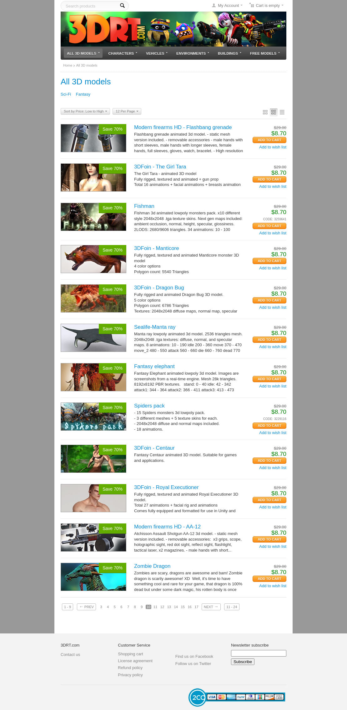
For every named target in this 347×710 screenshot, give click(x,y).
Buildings (229, 53)
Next (211, 606)
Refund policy (130, 667)
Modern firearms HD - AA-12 (167, 527)
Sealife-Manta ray (154, 327)
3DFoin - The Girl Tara (160, 167)
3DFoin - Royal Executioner (166, 487)
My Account (228, 5)
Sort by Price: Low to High (85, 111)
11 (155, 607)
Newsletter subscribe (250, 645)
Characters (123, 53)
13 (169, 607)
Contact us (70, 654)
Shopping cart (130, 654)
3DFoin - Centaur (154, 448)
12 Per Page (127, 111)
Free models (265, 53)
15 (183, 607)
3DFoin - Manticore (156, 248)
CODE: (268, 219)
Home (67, 65)
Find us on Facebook (194, 656)
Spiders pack (149, 406)
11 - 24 (231, 607)
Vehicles (157, 53)
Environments (192, 53)
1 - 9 (67, 607)
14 (176, 607)
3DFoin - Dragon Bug (159, 288)
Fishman (144, 206)
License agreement (135, 660)
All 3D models (83, 53)
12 (162, 607)
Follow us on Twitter (193, 663)
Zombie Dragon (152, 566)
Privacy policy (130, 674)
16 (189, 607)
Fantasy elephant (154, 366)
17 (196, 607)
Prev (86, 606)
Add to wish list (272, 147)
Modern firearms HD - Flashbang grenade (183, 127)
